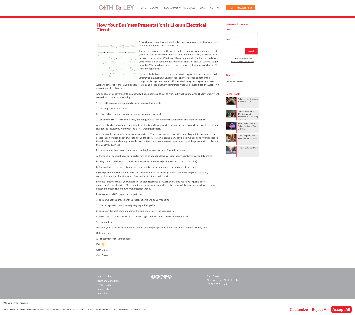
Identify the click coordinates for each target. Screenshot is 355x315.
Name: (229, 30)
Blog (203, 7)
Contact (215, 7)
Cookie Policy (104, 288)
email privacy (247, 58)
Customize (299, 309)
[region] (177, 307)
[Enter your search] (242, 81)
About (154, 7)
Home (142, 7)
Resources (189, 7)
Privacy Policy (104, 284)
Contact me (103, 292)
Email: (229, 40)
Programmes (171, 7)
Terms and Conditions (108, 280)
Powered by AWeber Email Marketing (242, 62)
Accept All (341, 309)
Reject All (320, 309)
